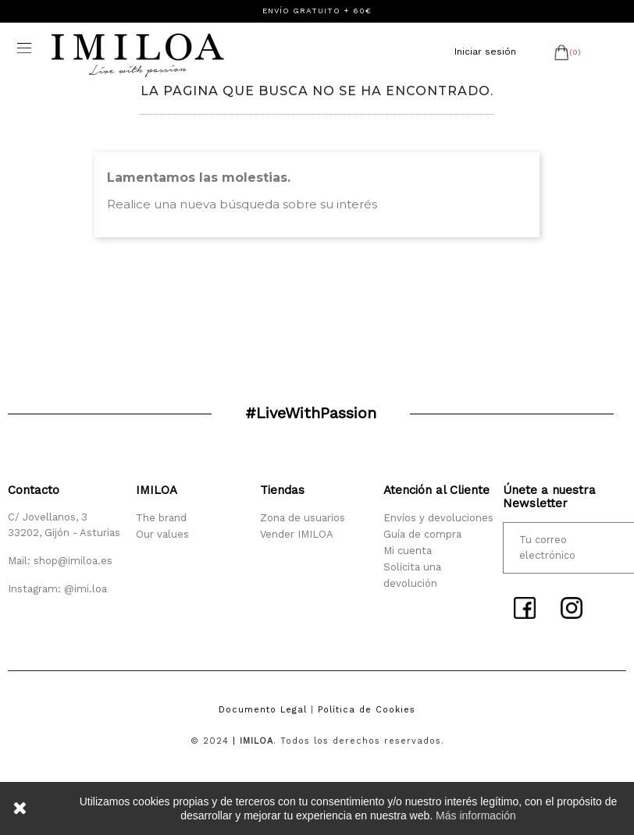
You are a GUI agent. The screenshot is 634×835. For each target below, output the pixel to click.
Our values (162, 534)
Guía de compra (422, 534)
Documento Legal (263, 710)
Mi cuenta (407, 550)
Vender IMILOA (296, 534)
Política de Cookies (366, 710)
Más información (476, 815)
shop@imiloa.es (73, 561)
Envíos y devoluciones (438, 518)
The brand (161, 518)
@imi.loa (85, 589)
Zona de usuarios (302, 518)
